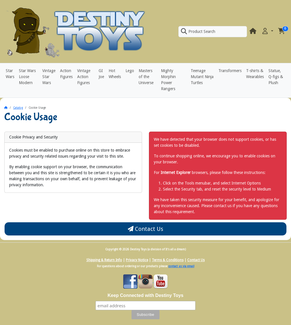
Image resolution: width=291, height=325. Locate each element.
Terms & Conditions (168, 260)
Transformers (230, 70)
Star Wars (10, 73)
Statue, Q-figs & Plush (275, 76)
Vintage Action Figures (83, 76)
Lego (129, 70)
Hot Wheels (115, 73)
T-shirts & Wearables (255, 73)
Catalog (18, 107)
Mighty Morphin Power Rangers (168, 79)
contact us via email (181, 266)
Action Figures (66, 73)
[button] (267, 31)
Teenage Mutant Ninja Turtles (202, 76)
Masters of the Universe (146, 76)
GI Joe (101, 73)
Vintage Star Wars (48, 76)
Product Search (198, 31)
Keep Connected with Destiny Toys (145, 295)
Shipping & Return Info (104, 260)
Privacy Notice (137, 260)
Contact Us (145, 228)
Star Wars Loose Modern (27, 76)
